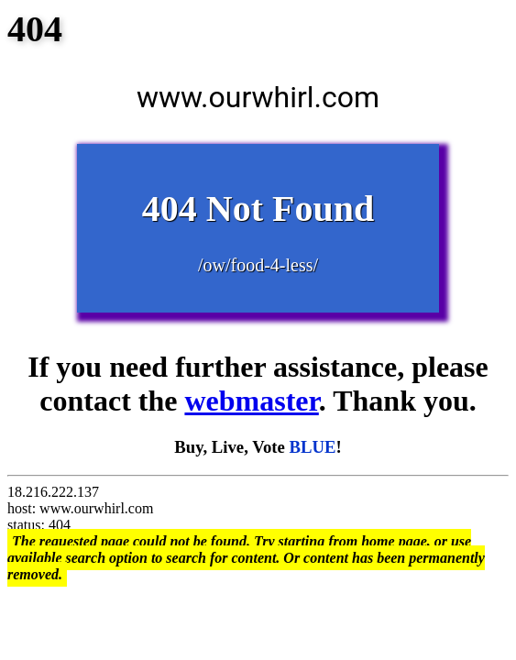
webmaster (251, 400)
